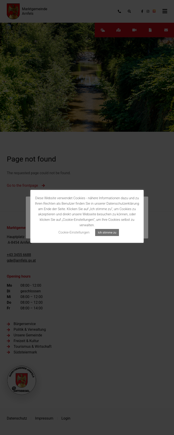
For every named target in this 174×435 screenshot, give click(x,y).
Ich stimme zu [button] (107, 232)
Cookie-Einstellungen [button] (73, 232)
